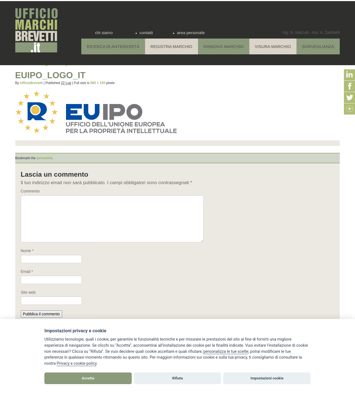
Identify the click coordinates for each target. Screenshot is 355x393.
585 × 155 (97, 83)
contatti (146, 32)
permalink (44, 158)
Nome (27, 251)
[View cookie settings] (225, 351)
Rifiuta (177, 378)
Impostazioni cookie (266, 378)
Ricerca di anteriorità (113, 46)
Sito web (28, 292)
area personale (191, 32)
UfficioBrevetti (31, 83)
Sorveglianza (318, 46)
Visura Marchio (273, 46)
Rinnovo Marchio (224, 46)
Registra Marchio (171, 46)
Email (27, 271)
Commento (30, 191)
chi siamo (104, 32)
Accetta (88, 378)
